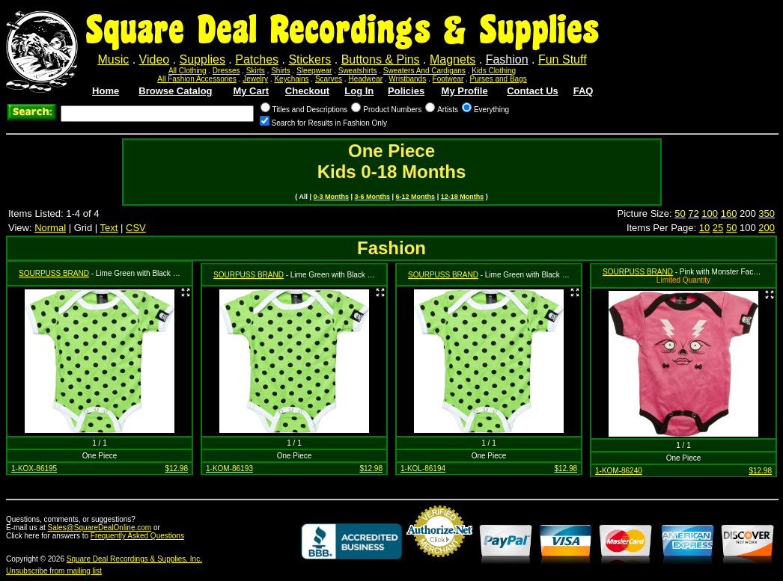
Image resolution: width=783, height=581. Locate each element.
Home (105, 90)
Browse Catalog (175, 90)
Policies (406, 90)
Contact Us (532, 90)
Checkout (307, 90)
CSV (136, 227)
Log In (359, 90)
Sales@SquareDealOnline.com (100, 527)
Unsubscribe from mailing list (54, 571)
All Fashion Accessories (197, 79)
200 (766, 227)
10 (704, 227)
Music (113, 59)
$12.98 (176, 468)
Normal (50, 227)
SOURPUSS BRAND (54, 273)
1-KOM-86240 (618, 471)
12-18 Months (462, 196)
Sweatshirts (357, 71)
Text (109, 227)
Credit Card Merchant (439, 563)
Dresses (226, 71)
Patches (256, 59)
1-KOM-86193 (229, 468)
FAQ (583, 90)
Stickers (309, 59)
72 (693, 213)
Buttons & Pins (380, 59)
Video (154, 59)
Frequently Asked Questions (137, 536)
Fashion (507, 59)
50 (679, 213)
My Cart (251, 90)
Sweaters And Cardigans (424, 71)
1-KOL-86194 (422, 468)
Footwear (448, 79)
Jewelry (255, 79)
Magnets (452, 59)
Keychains (291, 79)
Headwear (365, 79)
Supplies (202, 59)
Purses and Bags (498, 79)
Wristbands (407, 79)
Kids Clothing (494, 71)
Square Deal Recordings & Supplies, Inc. (134, 559)
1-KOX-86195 (34, 468)
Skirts (255, 71)
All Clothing (187, 71)
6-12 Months (416, 196)
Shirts (280, 71)
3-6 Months (373, 196)
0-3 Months (332, 196)
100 (709, 213)
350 (766, 213)
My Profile (465, 90)
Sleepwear (314, 71)
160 (729, 213)
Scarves (328, 79)
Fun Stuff (562, 59)
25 (718, 227)
